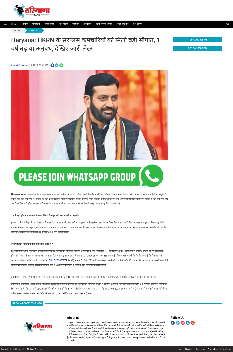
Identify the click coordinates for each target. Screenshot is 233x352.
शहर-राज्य (63, 24)
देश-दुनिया (137, 24)
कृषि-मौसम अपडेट (104, 24)
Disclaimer (226, 349)
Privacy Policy (213, 349)
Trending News (197, 39)
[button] (5, 24)
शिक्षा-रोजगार (122, 24)
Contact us (200, 349)
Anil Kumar (19, 65)
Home (14, 24)
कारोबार (75, 24)
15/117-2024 (54, 260)
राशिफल (87, 24)
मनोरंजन (36, 24)
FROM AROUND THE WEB (27, 303)
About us (188, 349)
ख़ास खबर (49, 24)
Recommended (197, 48)
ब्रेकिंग (25, 24)
